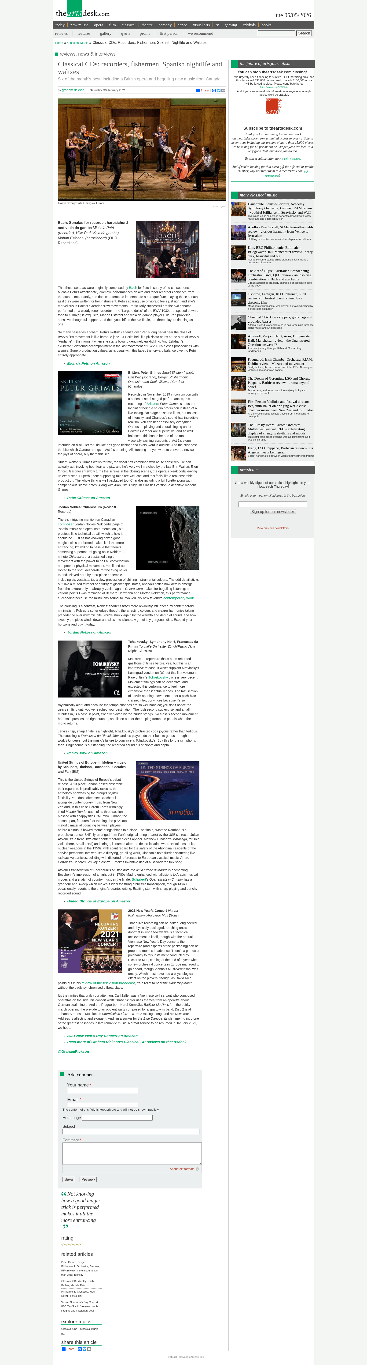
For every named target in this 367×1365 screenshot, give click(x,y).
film (112, 25)
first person (169, 33)
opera (98, 25)
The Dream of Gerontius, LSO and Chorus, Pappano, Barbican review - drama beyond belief (279, 382)
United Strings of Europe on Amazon (98, 901)
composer (66, 524)
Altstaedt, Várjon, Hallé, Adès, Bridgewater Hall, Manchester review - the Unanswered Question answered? (279, 340)
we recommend (200, 33)
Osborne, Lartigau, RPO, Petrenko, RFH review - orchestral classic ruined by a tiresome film (277, 298)
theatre (147, 25)
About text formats (182, 1169)
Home (59, 43)
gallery (105, 33)
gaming (231, 25)
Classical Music (77, 43)
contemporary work (178, 598)
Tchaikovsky (158, 677)
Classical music (89, 1328)
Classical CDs (69, 1328)
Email (72, 1099)
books (266, 25)
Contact (172, 1357)
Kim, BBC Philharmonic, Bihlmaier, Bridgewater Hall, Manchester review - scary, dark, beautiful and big (280, 251)
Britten (151, 404)
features (84, 33)
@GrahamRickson (73, 1051)
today (60, 25)
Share (202, 90)
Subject (68, 1126)
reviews (61, 33)
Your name (78, 1084)
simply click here (291, 158)
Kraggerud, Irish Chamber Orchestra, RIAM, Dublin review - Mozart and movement (280, 361)
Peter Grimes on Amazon (88, 498)
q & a (125, 33)
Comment (70, 1140)
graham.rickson (73, 90)
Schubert (139, 879)
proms (145, 33)
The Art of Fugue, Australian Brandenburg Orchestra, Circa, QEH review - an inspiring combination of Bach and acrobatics (280, 275)
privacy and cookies (191, 1357)
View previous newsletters (273, 527)
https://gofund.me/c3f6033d (274, 87)
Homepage (71, 1118)
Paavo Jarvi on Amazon (87, 753)
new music (79, 25)
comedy (165, 25)
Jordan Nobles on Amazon (90, 632)
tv (217, 25)
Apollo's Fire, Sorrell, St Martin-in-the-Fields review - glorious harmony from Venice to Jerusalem (280, 231)
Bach (133, 288)
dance (182, 25)
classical (129, 25)
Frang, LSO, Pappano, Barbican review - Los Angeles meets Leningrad (280, 450)
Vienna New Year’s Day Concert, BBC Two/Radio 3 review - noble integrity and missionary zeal (80, 1306)
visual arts (201, 25)
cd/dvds (249, 25)
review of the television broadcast (108, 983)
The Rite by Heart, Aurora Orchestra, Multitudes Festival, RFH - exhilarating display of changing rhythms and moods (277, 429)
